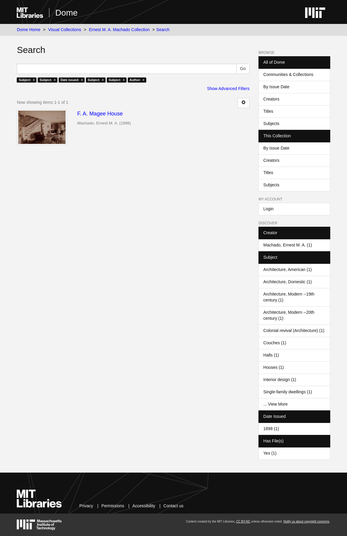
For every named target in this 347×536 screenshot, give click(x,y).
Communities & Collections (288, 74)
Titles (268, 111)
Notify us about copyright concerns (306, 521)
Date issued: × (71, 80)
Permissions (112, 505)
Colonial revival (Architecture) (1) (293, 330)
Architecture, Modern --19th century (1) (288, 297)
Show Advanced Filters (228, 88)
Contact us (173, 505)
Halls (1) (271, 355)
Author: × (137, 80)
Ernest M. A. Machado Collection (119, 29)
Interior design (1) (279, 379)
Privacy (86, 505)
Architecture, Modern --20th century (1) (288, 315)
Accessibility (144, 505)
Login (268, 208)
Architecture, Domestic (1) (287, 281)
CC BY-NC (243, 521)
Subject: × (27, 80)
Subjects (271, 123)
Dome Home (28, 29)
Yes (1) (269, 453)
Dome (66, 12)
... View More (275, 404)
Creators (271, 99)
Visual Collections (64, 29)
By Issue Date (276, 86)
